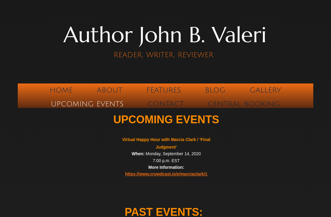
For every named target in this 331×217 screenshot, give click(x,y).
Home (61, 90)
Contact (166, 104)
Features (163, 90)
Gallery (265, 90)
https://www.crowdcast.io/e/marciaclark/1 (166, 173)
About (109, 90)
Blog (215, 90)
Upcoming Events (87, 104)
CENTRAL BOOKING (244, 104)
